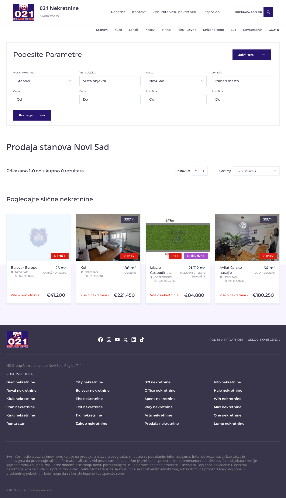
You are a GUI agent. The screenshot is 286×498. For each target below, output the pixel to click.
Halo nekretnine (228, 390)
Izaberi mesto (227, 81)
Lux (233, 30)
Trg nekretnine (89, 415)
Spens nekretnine (160, 398)
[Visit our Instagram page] (108, 339)
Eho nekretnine (89, 398)
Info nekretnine (227, 382)
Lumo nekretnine (229, 423)
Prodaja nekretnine (162, 423)
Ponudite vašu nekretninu (175, 12)
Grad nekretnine (20, 382)
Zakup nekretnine (91, 423)
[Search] (268, 12)
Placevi (150, 30)
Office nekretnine (160, 390)
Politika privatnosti (226, 339)
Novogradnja (252, 30)
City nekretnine (89, 382)
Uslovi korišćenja (264, 339)
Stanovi (102, 30)
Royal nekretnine (21, 390)
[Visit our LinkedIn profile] (133, 339)
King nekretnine (20, 415)
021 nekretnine (157, 382)
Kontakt (139, 12)
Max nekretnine (227, 407)
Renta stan (15, 423)
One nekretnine (227, 415)
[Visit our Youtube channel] (117, 339)
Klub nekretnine (20, 398)
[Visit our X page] (125, 339)
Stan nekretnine (20, 407)
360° (274, 30)
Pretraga (32, 115)
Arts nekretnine (158, 415)
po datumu (246, 171)
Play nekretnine (159, 407)
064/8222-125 (49, 16)
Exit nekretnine (89, 407)
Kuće (118, 30)
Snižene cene (213, 30)
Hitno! (167, 30)
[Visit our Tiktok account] (142, 339)
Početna (118, 12)
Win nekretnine (227, 398)
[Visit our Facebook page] (100, 339)
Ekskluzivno (187, 30)
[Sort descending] (203, 170)
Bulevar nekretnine (93, 390)
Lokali (133, 30)
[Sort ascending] (196, 170)
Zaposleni (212, 12)
